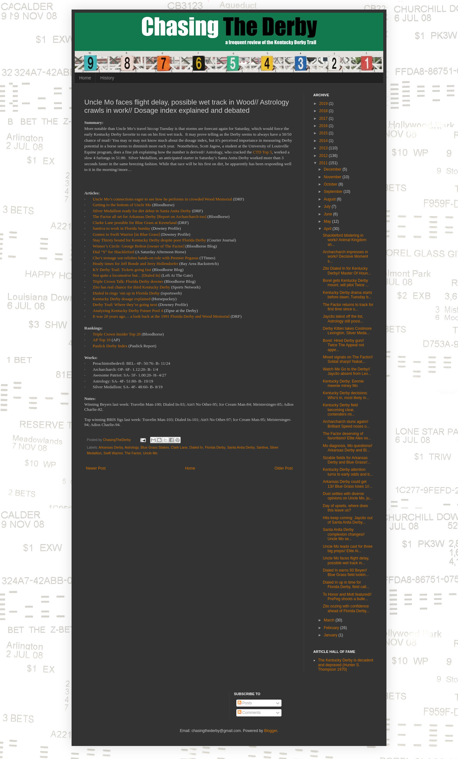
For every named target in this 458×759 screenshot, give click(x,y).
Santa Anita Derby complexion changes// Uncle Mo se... (343, 534)
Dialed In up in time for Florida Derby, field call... (346, 584)
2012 (324, 155)
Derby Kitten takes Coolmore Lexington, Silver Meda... (347, 330)
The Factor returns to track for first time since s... (348, 306)
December (333, 169)
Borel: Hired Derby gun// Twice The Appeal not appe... (343, 345)
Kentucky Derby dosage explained (121, 298)
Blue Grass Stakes (155, 447)
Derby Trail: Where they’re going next (125, 304)
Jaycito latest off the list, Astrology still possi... (343, 318)
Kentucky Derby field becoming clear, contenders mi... (340, 410)
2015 (324, 133)
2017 (324, 118)
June (328, 214)
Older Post (283, 468)
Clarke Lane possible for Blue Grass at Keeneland (135, 222)
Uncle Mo (150, 453)
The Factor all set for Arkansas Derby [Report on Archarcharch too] (149, 216)
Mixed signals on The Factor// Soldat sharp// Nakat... (348, 359)
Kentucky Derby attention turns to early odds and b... (348, 471)
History (107, 77)
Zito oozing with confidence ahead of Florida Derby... (346, 608)
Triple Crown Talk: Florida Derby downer (128, 281)
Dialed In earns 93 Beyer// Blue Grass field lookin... (346, 572)
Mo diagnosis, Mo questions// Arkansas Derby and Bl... (347, 448)
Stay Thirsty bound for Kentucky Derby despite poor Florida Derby (149, 240)
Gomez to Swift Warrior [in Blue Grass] (126, 234)
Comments (249, 712)
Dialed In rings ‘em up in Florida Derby (126, 293)
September (334, 191)
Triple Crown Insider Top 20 (117, 334)
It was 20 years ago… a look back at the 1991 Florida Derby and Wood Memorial (161, 316)
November (333, 177)
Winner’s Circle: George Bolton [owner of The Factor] (138, 246)
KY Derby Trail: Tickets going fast (122, 269)
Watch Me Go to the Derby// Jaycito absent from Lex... (347, 371)
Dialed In (196, 447)
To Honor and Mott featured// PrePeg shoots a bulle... (347, 596)
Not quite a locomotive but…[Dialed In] (126, 275)
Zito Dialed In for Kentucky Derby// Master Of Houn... (347, 270)
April (328, 229)
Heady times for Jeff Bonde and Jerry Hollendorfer (135, 263)
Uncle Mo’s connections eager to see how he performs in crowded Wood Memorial (162, 199)
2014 (324, 141)
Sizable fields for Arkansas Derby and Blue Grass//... (347, 460)
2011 (324, 163)
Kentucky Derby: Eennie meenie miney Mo (343, 383)
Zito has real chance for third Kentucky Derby (131, 287)
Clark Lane (179, 447)
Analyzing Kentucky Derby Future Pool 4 (128, 310)
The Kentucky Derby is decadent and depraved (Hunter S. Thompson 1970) (345, 665)
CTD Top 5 (262, 152)
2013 (324, 148)
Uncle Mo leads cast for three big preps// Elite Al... (347, 548)
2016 (324, 126)
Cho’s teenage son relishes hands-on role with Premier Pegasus (145, 257)
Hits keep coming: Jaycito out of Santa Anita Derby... (347, 520)
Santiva (262, 447)
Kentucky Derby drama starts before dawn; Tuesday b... (347, 294)
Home (85, 77)
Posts (245, 703)
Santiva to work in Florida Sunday (121, 228)
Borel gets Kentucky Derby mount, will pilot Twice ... (346, 282)
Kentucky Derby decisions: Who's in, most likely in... (346, 395)
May (328, 221)
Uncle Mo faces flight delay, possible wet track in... (346, 560)
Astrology (132, 447)
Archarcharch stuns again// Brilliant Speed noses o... (346, 423)
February (332, 628)
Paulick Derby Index (110, 345)
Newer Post (96, 468)
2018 (324, 111)
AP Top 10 (101, 339)
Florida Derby (215, 447)
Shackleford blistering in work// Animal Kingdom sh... (344, 240)
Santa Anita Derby (240, 447)
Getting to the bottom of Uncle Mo (122, 204)
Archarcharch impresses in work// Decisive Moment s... (345, 256)
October (331, 184)
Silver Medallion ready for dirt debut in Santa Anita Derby (142, 210)
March (330, 620)
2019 (324, 103)
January (331, 635)
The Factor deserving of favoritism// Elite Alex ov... (347, 435)
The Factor (133, 453)
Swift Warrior (113, 453)
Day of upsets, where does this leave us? (345, 508)
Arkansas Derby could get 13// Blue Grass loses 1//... (347, 483)
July (328, 206)
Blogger (270, 731)
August (330, 199)
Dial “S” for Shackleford (113, 251)
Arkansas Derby (111, 447)
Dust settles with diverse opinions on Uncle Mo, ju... (347, 495)
